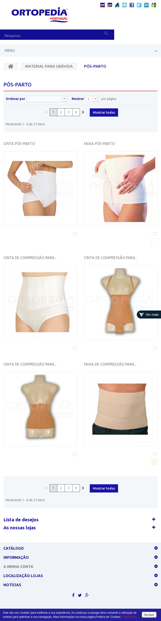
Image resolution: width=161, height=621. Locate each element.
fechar (149, 615)
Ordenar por (15, 99)
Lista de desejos (21, 519)
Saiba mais (129, 616)
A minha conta (18, 567)
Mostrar (78, 99)
